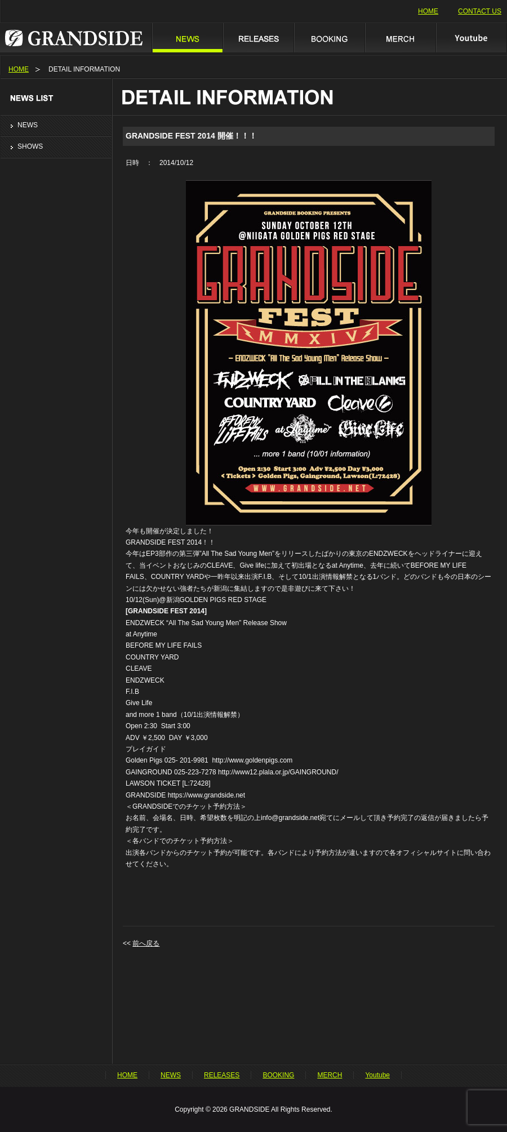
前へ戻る (145, 943)
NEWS (187, 37)
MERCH (399, 37)
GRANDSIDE (76, 37)
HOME (428, 11)
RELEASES (258, 37)
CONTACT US (479, 11)
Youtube (471, 37)
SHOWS (30, 146)
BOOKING (328, 37)
